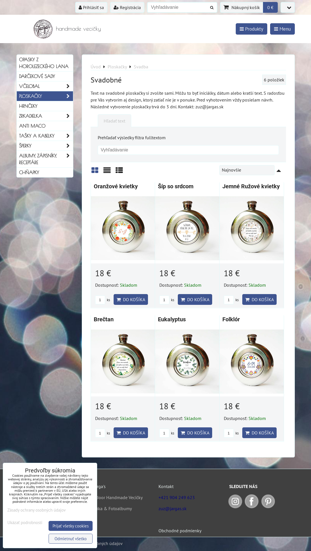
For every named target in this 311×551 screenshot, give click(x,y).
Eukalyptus (172, 319)
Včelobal (46, 86)
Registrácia (127, 7)
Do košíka (130, 299)
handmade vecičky (78, 28)
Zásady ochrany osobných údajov (36, 510)
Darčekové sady (37, 76)
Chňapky (29, 172)
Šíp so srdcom (175, 186)
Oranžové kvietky (116, 186)
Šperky (46, 146)
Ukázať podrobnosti (24, 522)
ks (102, 299)
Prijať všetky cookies (71, 526)
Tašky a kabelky (46, 136)
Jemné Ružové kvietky (251, 186)
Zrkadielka (46, 116)
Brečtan (104, 319)
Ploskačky (46, 96)
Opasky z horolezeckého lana (43, 63)
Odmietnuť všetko (71, 538)
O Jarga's (97, 486)
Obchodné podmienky (179, 530)
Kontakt (166, 486)
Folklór (231, 319)
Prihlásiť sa (91, 7)
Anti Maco (32, 125)
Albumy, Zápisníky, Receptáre (46, 159)
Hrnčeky (28, 106)
